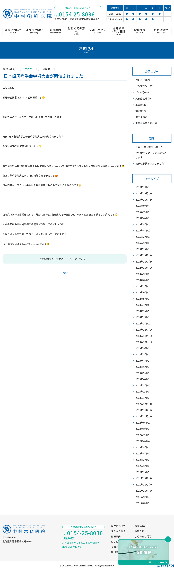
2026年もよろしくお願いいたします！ (151, 155)
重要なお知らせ (146, 123)
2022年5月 (143, 447)
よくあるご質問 (143, 536)
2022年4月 (143, 453)
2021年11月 (143, 484)
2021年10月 (143, 491)
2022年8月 (143, 429)
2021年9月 (143, 497)
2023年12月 (143, 330)
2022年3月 (143, 460)
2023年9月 (143, 348)
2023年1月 (143, 398)
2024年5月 (143, 299)
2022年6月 (143, 441)
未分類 (140, 105)
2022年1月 (143, 472)
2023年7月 (143, 361)
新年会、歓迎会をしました (149, 147)
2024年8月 (143, 280)
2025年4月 (143, 230)
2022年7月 (143, 435)
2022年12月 (143, 404)
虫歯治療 (142, 117)
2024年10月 (143, 268)
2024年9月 (143, 274)
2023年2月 (143, 391)
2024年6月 (143, 292)
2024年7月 (143, 286)
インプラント (144, 86)
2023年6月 (143, 367)
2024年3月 (143, 311)
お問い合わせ (142, 526)
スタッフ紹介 (118, 531)
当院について (118, 526)
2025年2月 (143, 243)
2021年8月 (143, 503)
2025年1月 (143, 249)
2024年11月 (143, 261)
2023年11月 (143, 336)
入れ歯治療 (143, 98)
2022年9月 (143, 423)
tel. (74, 14)
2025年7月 (143, 212)
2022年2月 (143, 466)
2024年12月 (143, 255)
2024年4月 (143, 305)
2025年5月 (143, 224)
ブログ (142, 92)
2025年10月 (143, 200)
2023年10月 (143, 342)
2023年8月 (143, 354)
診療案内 (116, 536)
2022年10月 (143, 416)
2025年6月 (143, 218)
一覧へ (64, 273)
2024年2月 (143, 317)
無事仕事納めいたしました (149, 163)
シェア (73, 259)
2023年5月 (143, 373)
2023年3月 (143, 385)
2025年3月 (143, 237)
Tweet (83, 259)
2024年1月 (143, 323)
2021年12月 (143, 478)
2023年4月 (143, 379)
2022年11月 (143, 410)
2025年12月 (143, 193)
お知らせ (142, 80)
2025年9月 (143, 206)
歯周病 (140, 111)
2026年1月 (143, 187)
